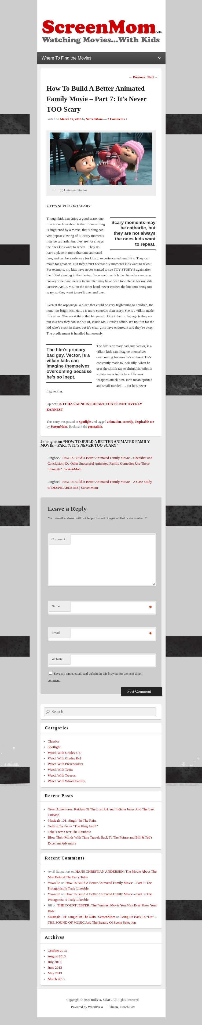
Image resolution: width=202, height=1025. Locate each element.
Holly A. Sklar (101, 1000)
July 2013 (54, 962)
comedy (128, 422)
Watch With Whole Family (66, 781)
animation (114, 422)
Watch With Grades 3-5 (64, 753)
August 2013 (57, 956)
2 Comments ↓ (117, 119)
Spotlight (85, 422)
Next (153, 77)
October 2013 (57, 951)
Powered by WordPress (87, 1007)
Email (56, 633)
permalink (95, 426)
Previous (137, 77)
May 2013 (55, 973)
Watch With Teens (60, 769)
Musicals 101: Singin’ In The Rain (72, 820)
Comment (58, 539)
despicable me (144, 422)
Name (56, 606)
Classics (53, 741)
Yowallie (54, 883)
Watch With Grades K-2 (64, 758)
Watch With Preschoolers (65, 764)
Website (57, 659)
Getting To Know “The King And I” (73, 826)
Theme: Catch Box (122, 1007)
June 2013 (55, 967)
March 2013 (56, 979)
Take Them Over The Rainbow (69, 832)
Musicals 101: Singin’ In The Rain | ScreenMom (81, 917)
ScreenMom (94, 119)
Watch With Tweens (62, 775)
